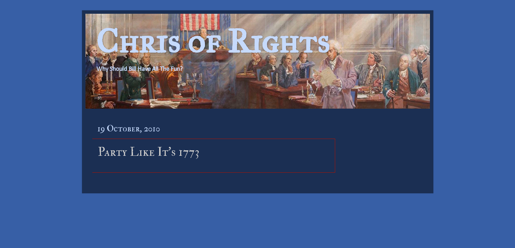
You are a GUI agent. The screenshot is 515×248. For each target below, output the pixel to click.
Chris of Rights (213, 41)
